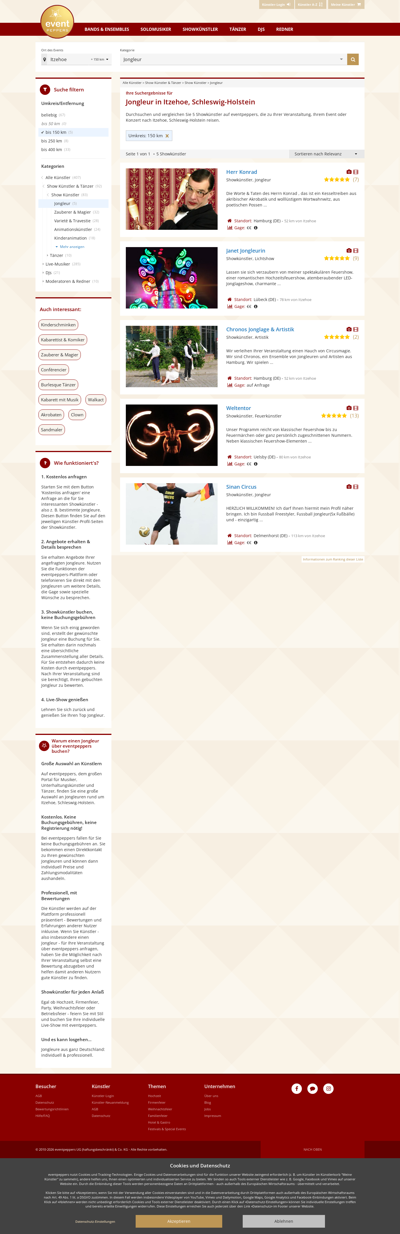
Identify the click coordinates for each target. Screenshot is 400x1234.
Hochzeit (154, 1096)
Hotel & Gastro (159, 1122)
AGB (38, 1096)
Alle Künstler (132, 82)
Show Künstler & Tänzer (163, 82)
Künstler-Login (103, 1096)
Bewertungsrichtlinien (52, 1109)
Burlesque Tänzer (58, 384)
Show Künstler (196, 82)
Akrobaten (51, 414)
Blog (207, 1102)
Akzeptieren (178, 1221)
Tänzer (237, 29)
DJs (261, 29)
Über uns (211, 1096)
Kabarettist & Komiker (63, 340)
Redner (284, 29)
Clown (77, 414)
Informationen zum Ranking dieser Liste (333, 559)
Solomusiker (156, 29)
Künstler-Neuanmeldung (110, 1102)
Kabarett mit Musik (59, 399)
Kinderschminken (58, 325)
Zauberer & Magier (59, 355)
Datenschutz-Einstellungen (95, 1221)
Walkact (96, 399)
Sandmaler (51, 429)
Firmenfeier (157, 1102)
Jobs (207, 1109)
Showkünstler (200, 29)
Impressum (212, 1115)
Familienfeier (158, 1115)
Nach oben (313, 1149)
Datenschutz (44, 1102)
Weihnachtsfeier (160, 1109)
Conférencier (53, 370)
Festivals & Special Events (167, 1129)
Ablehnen (283, 1221)
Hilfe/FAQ (42, 1115)
